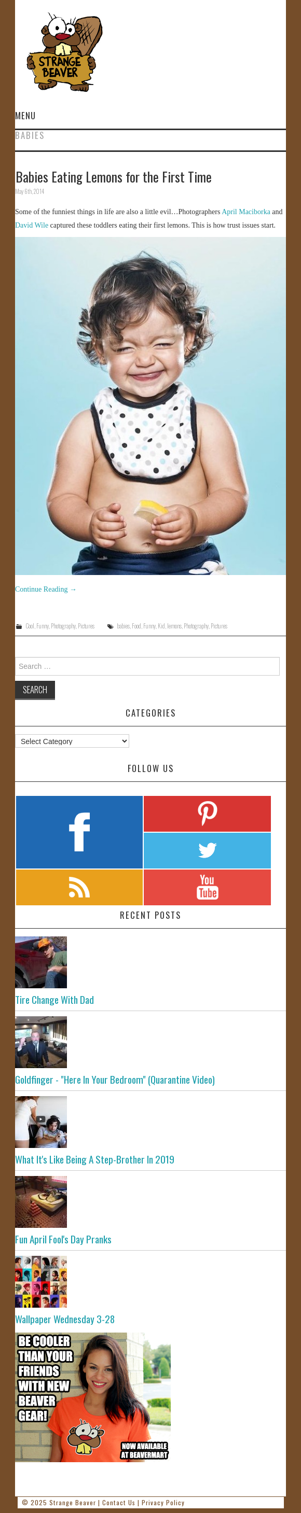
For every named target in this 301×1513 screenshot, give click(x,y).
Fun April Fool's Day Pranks (63, 1238)
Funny (42, 626)
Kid (161, 626)
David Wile (31, 225)
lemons (174, 626)
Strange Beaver (72, 1502)
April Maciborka (246, 212)
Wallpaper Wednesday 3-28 (65, 1318)
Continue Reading (46, 589)
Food (136, 626)
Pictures (86, 626)
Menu (25, 115)
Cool (29, 626)
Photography (63, 626)
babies (123, 626)
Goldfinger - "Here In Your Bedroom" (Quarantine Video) (115, 1079)
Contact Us (118, 1502)
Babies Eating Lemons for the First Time (114, 176)
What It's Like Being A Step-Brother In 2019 (94, 1159)
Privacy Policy (163, 1502)
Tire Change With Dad (54, 999)
